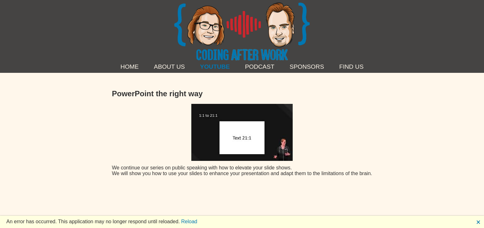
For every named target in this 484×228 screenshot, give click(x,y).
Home (129, 66)
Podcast (259, 66)
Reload (189, 221)
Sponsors (307, 66)
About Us (169, 66)
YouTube (215, 66)
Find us (351, 66)
